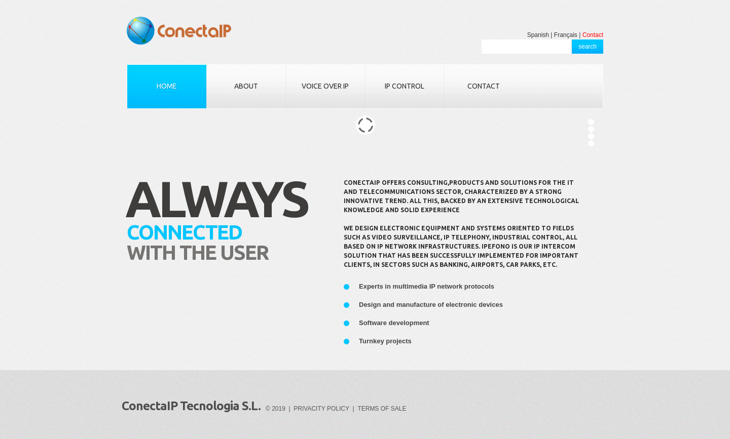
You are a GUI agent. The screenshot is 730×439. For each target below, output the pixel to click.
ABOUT (246, 86)
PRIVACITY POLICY (321, 408)
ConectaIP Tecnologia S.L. (191, 406)
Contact (592, 34)
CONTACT (483, 86)
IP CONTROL (404, 86)
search (587, 46)
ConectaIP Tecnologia (179, 31)
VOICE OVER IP (325, 86)
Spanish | (540, 34)
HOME (167, 86)
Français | (567, 34)
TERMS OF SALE (381, 408)
